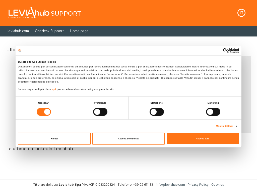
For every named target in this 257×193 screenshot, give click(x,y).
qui (54, 89)
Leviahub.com (18, 31)
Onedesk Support (49, 31)
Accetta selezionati (128, 138)
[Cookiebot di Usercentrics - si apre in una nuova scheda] (217, 50)
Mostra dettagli (224, 126)
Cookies (217, 185)
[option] (18, 31)
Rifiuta (54, 138)
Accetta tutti (202, 138)
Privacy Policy (198, 185)
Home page (79, 31)
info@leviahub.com (170, 185)
